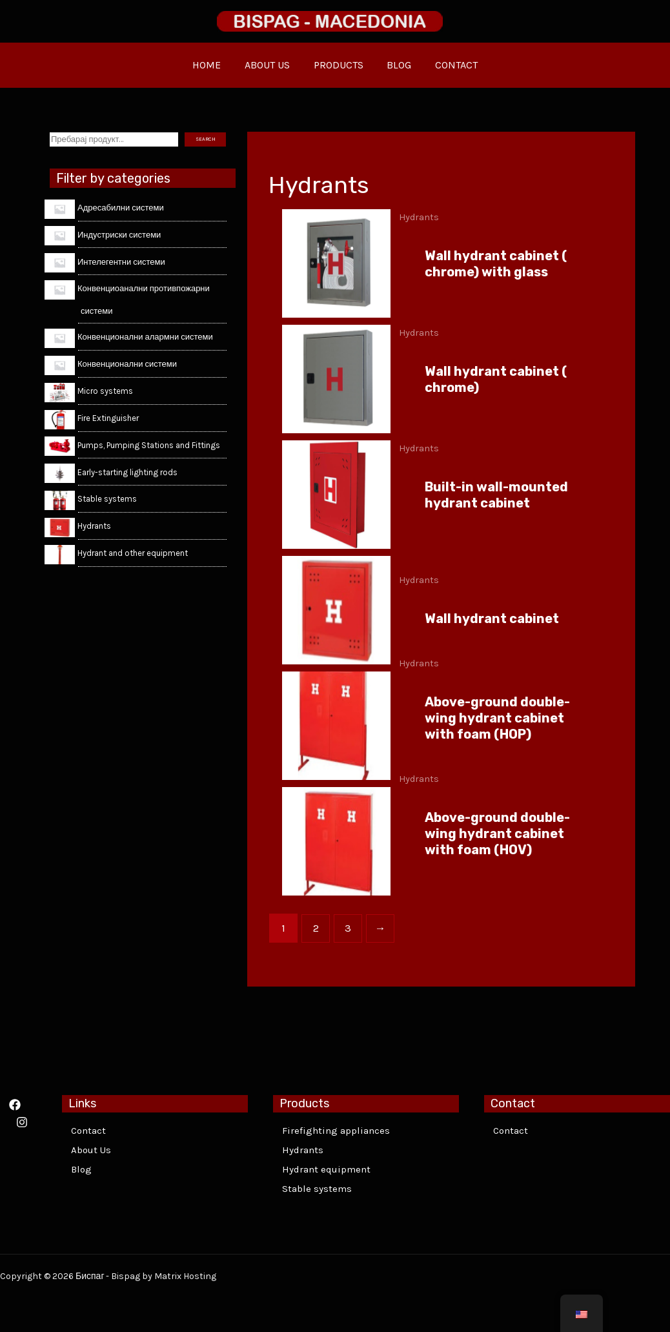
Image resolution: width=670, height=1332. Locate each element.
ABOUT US (270, 65)
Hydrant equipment (326, 1169)
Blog (81, 1169)
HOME (213, 65)
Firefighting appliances (336, 1130)
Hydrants (302, 1150)
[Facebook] (15, 1105)
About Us (91, 1150)
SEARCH (206, 139)
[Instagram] (22, 1122)
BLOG (396, 65)
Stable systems (317, 1188)
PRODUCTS (338, 65)
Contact (88, 1130)
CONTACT (450, 65)
